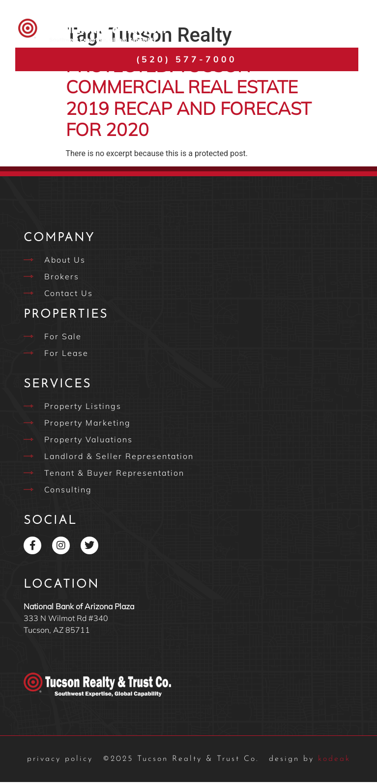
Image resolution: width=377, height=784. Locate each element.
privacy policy (60, 761)
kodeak (309, 761)
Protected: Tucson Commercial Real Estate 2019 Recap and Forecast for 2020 (188, 99)
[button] (344, 31)
